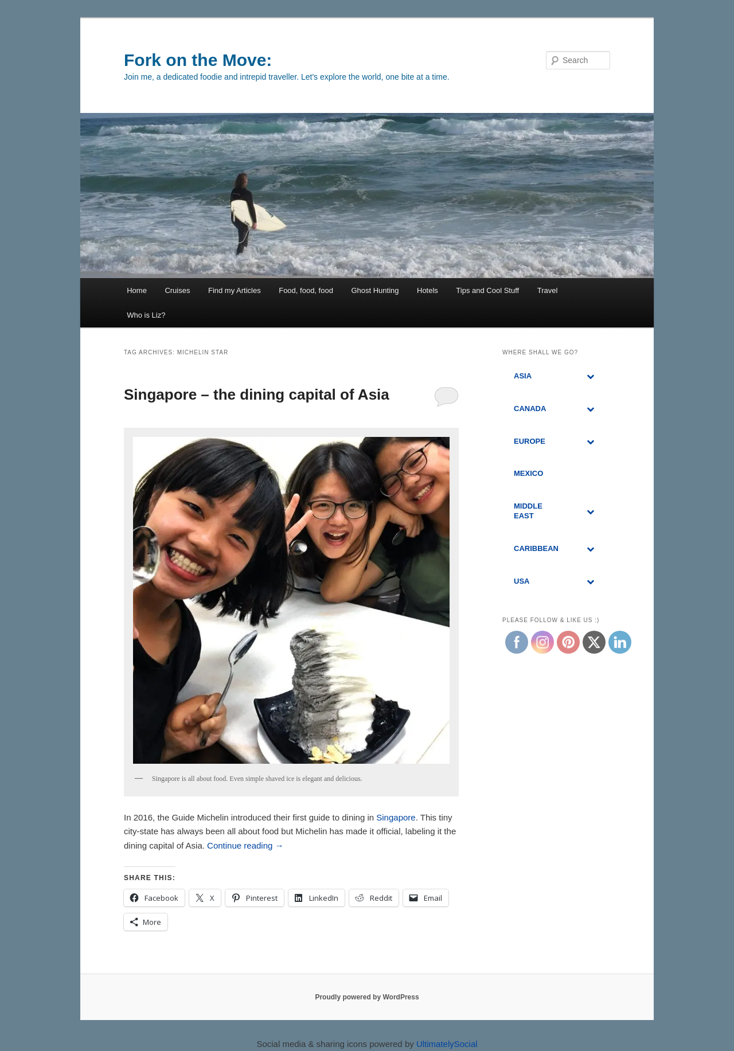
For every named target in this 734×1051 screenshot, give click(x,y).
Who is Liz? (146, 315)
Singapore (395, 817)
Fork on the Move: (198, 59)
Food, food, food (306, 290)
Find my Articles (234, 290)
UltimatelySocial (447, 1044)
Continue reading (245, 845)
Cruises (177, 290)
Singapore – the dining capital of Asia (256, 394)
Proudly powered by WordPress (367, 997)
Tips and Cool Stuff (487, 290)
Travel (547, 290)
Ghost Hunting (375, 290)
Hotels (427, 290)
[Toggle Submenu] (590, 376)
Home (137, 290)
